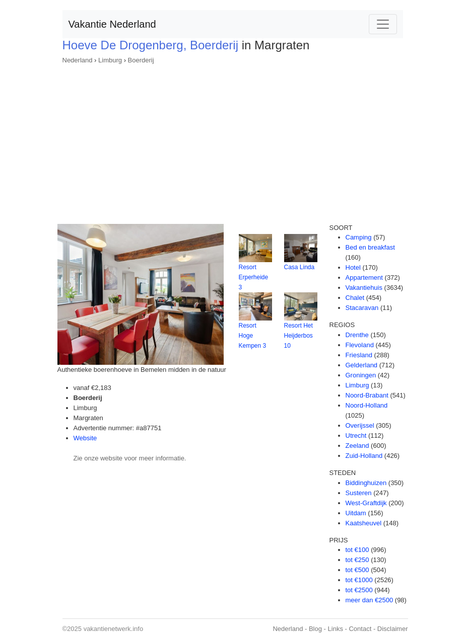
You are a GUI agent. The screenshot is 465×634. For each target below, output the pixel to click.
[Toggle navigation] (383, 24)
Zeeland (357, 445)
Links (335, 628)
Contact (360, 628)
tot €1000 (359, 580)
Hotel (353, 267)
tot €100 (357, 549)
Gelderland (362, 365)
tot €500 (357, 570)
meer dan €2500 (369, 600)
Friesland (359, 355)
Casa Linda (299, 267)
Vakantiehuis (364, 287)
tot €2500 (359, 590)
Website (85, 438)
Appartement (364, 277)
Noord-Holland (367, 405)
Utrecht (356, 435)
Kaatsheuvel (364, 523)
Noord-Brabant (367, 395)
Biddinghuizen (366, 483)
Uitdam (356, 513)
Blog (315, 628)
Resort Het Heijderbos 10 (298, 335)
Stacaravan (362, 307)
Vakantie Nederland (112, 24)
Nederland (77, 60)
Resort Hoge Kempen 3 (253, 335)
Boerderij (141, 60)
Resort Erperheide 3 (254, 277)
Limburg (110, 60)
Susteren (359, 493)
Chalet (355, 297)
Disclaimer (392, 628)
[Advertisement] (232, 140)
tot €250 (357, 560)
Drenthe (357, 335)
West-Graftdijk (366, 503)
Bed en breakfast (370, 247)
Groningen (361, 375)
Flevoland (360, 345)
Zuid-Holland (364, 455)
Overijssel (360, 425)
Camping (359, 237)
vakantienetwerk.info (114, 628)
